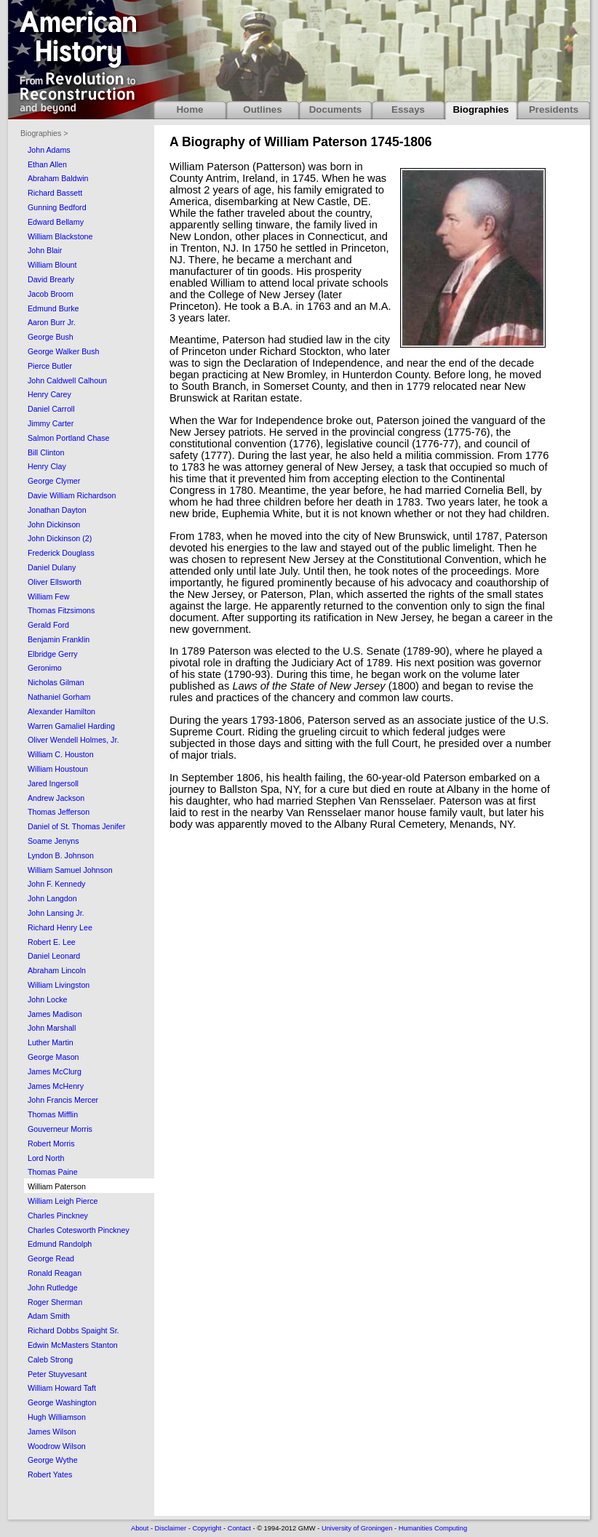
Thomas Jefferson (58, 811)
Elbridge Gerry (53, 654)
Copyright (206, 1528)
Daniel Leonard (54, 955)
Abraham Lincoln (57, 970)
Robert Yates (50, 1474)
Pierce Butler (50, 366)
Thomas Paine (53, 1171)
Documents (335, 109)
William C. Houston (61, 754)
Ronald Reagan (54, 1273)
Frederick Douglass (61, 552)
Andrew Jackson (56, 798)
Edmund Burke (53, 308)
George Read (51, 1258)
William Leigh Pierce (63, 1201)
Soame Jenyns (53, 841)
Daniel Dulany (52, 567)
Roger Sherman (55, 1302)
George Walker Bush (64, 351)
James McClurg (54, 1071)
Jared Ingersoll (53, 783)
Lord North (46, 1158)
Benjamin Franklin (58, 639)
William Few (48, 596)
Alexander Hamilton (61, 711)
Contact (239, 1528)
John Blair (45, 250)
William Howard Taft (62, 1388)
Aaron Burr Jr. (52, 322)
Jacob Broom (50, 294)
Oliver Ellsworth (54, 582)
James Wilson (52, 1431)
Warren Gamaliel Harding (71, 726)
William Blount (52, 264)
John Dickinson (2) (60, 538)
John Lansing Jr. (56, 913)
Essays (408, 109)
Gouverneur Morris (60, 1129)
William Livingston (58, 985)
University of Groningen (357, 1528)
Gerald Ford (48, 624)
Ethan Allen (47, 164)
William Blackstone (60, 236)
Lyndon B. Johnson (61, 855)
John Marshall (52, 1027)
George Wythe (53, 1460)
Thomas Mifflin (53, 1114)
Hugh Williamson (57, 1417)
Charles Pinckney (58, 1215)
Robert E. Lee (52, 942)
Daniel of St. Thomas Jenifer (76, 826)
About (139, 1528)
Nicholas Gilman (56, 682)
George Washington (62, 1402)
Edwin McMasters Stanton (73, 1345)
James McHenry (56, 1086)
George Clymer (54, 480)
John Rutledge (53, 1287)
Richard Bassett (55, 192)
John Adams (49, 149)
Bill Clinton (46, 452)
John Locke (48, 999)
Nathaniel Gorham (59, 696)
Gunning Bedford (57, 207)
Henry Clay (47, 466)
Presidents (553, 109)
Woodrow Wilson (57, 1446)
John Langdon (52, 898)
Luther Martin (50, 1042)
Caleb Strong (50, 1359)
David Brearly (51, 279)
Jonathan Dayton (57, 510)
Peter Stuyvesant (57, 1374)
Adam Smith (49, 1316)
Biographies (481, 109)
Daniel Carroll (51, 408)
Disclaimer (171, 1528)
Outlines (262, 109)
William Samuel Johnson (70, 870)
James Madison (55, 1014)
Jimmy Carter (50, 423)
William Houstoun (58, 768)
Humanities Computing (433, 1528)
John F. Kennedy (56, 883)
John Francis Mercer (63, 1099)
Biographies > (44, 133)
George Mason (53, 1057)
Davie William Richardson (72, 495)
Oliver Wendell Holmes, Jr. (73, 739)
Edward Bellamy (56, 221)
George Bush (50, 336)
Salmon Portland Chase (69, 438)
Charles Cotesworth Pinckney (78, 1230)
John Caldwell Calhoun (67, 380)
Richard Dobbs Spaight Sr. (73, 1330)
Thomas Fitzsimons (61, 610)
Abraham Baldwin (58, 178)
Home (189, 109)
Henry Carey (49, 394)
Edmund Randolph (60, 1243)
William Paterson (57, 1186)
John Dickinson (54, 524)
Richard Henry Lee (60, 927)
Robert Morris (51, 1143)
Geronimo (45, 667)
